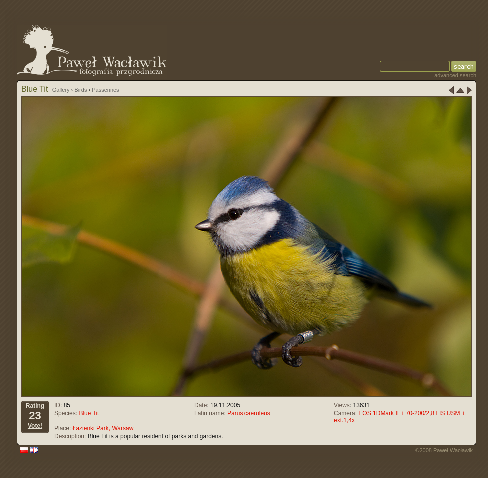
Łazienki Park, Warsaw (103, 428)
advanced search (455, 75)
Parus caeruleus (248, 413)
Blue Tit (89, 413)
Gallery (61, 90)
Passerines (105, 90)
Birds (80, 90)
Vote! (35, 425)
